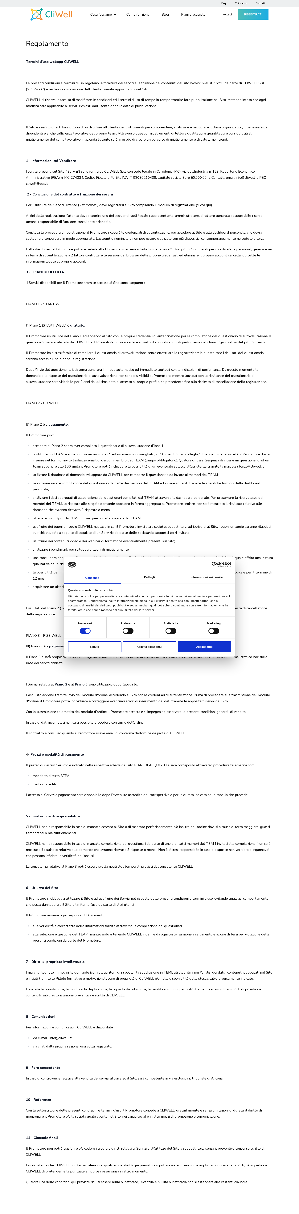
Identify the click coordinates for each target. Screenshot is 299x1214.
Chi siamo (241, 3)
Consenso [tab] (92, 577)
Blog (165, 14)
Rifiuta (94, 646)
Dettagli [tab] (149, 577)
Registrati (253, 14)
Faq (223, 3)
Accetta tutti (204, 646)
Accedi (227, 14)
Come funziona (137, 14)
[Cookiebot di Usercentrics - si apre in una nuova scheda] (214, 564)
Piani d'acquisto (193, 14)
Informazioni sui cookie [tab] (207, 577)
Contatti (260, 3)
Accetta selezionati (149, 646)
